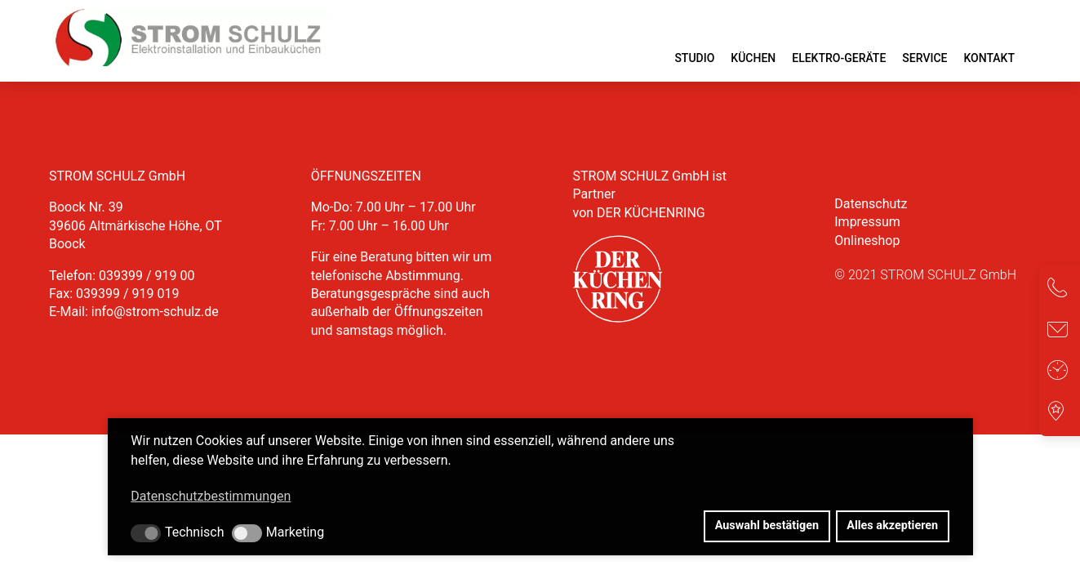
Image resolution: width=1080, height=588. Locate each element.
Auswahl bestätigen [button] (767, 525)
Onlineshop (867, 240)
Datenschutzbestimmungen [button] (211, 496)
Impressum (867, 221)
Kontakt (989, 58)
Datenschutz (870, 204)
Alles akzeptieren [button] (892, 525)
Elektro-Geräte (839, 58)
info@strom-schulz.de (155, 311)
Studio (694, 58)
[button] (146, 533)
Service (924, 58)
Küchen (753, 58)
